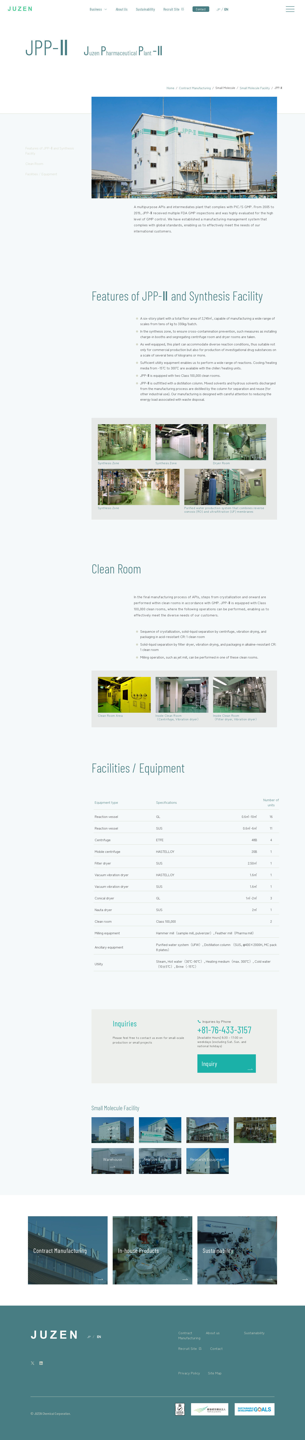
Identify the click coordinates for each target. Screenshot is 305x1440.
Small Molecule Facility (255, 88)
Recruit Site (171, 9)
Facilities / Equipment (41, 173)
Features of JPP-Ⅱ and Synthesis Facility (49, 150)
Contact (201, 9)
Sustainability (145, 9)
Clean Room (34, 163)
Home (170, 88)
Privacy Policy (189, 1372)
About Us (122, 9)
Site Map (215, 1372)
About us (213, 1332)
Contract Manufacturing (195, 88)
